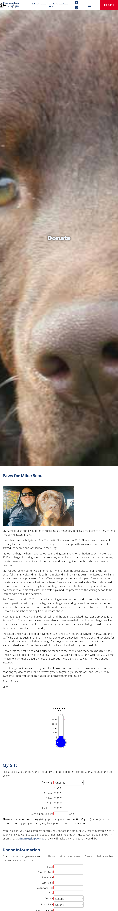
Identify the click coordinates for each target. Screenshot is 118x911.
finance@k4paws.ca (31, 838)
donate (109, 5)
